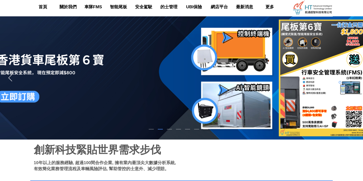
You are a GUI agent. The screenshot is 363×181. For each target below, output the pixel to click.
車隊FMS (93, 7)
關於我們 (68, 7)
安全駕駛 (143, 7)
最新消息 (244, 7)
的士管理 (168, 7)
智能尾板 (118, 7)
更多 (269, 7)
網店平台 (219, 7)
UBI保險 (194, 7)
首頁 (43, 7)
